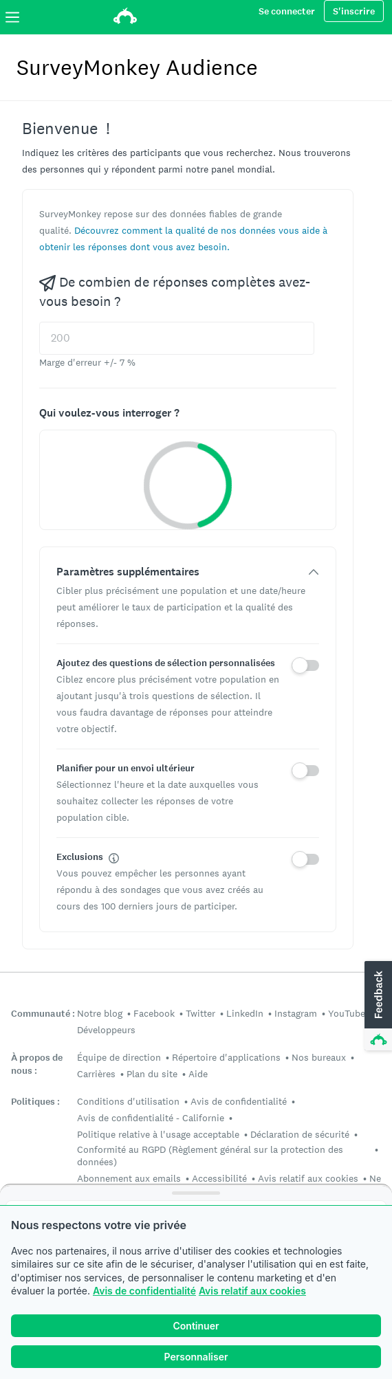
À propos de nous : (37, 1064)
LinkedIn (244, 1013)
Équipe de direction (119, 1057)
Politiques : (35, 1101)
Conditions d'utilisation (128, 1101)
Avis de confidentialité (144, 1291)
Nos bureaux (319, 1057)
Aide (198, 1074)
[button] (377, 1006)
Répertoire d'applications (226, 1057)
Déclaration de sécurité (299, 1134)
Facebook (154, 1013)
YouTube (346, 1013)
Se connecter (287, 11)
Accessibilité (219, 1178)
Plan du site (152, 1074)
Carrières (96, 1074)
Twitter (200, 1013)
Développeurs (106, 1030)
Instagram (295, 1013)
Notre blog (99, 1013)
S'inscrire (354, 11)
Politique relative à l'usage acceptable (158, 1134)
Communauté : (43, 1013)
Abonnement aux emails (129, 1178)
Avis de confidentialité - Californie (150, 1118)
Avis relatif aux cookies (252, 1291)
